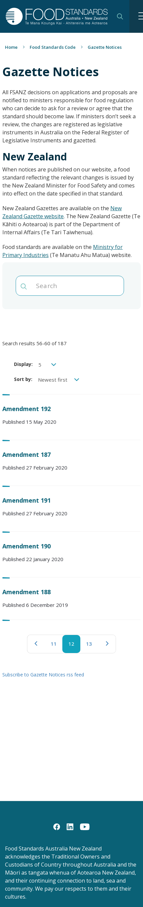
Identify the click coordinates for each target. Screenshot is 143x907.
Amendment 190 (26, 546)
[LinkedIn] (70, 826)
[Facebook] (56, 826)
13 (92, 645)
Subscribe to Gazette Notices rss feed (43, 674)
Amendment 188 (26, 592)
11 (57, 645)
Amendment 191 (26, 500)
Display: (23, 364)
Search (120, 16)
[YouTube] (85, 826)
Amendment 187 (26, 454)
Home (11, 47)
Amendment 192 (26, 409)
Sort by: (23, 379)
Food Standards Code (53, 47)
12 (74, 646)
